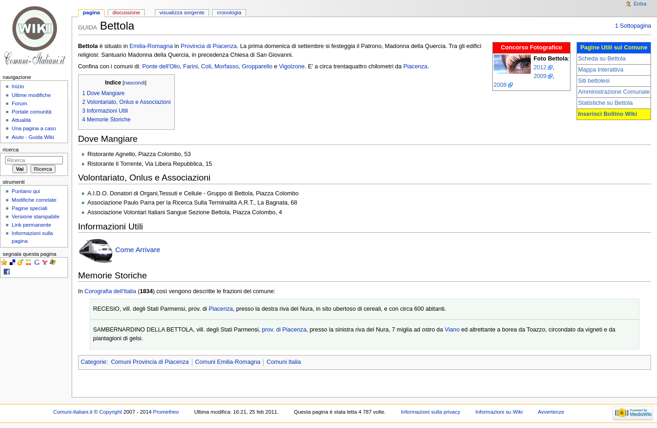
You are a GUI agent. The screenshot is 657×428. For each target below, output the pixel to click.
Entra (640, 3)
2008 (500, 85)
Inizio (18, 86)
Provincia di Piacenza (209, 46)
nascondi (134, 82)
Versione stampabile (35, 216)
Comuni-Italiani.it (72, 412)
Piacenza (415, 66)
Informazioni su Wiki (498, 412)
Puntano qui (26, 191)
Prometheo (166, 412)
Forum (19, 103)
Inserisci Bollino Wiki (607, 114)
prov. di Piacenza (284, 329)
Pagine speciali (29, 208)
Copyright (110, 412)
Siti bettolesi (593, 81)
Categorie (93, 362)
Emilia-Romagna (151, 46)
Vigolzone (292, 66)
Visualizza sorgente (182, 12)
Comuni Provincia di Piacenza (150, 362)
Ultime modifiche (31, 95)
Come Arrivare (137, 250)
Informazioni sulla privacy (430, 412)
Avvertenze (551, 412)
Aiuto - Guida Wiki (33, 137)
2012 (540, 67)
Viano (452, 329)
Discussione (126, 12)
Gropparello (257, 66)
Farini (190, 66)
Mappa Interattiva (600, 69)
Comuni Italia (284, 362)
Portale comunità (31, 112)
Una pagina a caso (34, 128)
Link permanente (31, 225)
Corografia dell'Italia (110, 291)
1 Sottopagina (633, 26)
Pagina (91, 12)
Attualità (21, 120)
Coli (206, 66)
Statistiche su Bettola (605, 103)
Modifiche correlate (34, 200)
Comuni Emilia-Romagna (227, 362)
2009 (540, 76)
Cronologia (229, 12)
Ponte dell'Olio (161, 66)
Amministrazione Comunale (614, 92)
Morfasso (227, 66)
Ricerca (11, 149)
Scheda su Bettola (602, 58)
